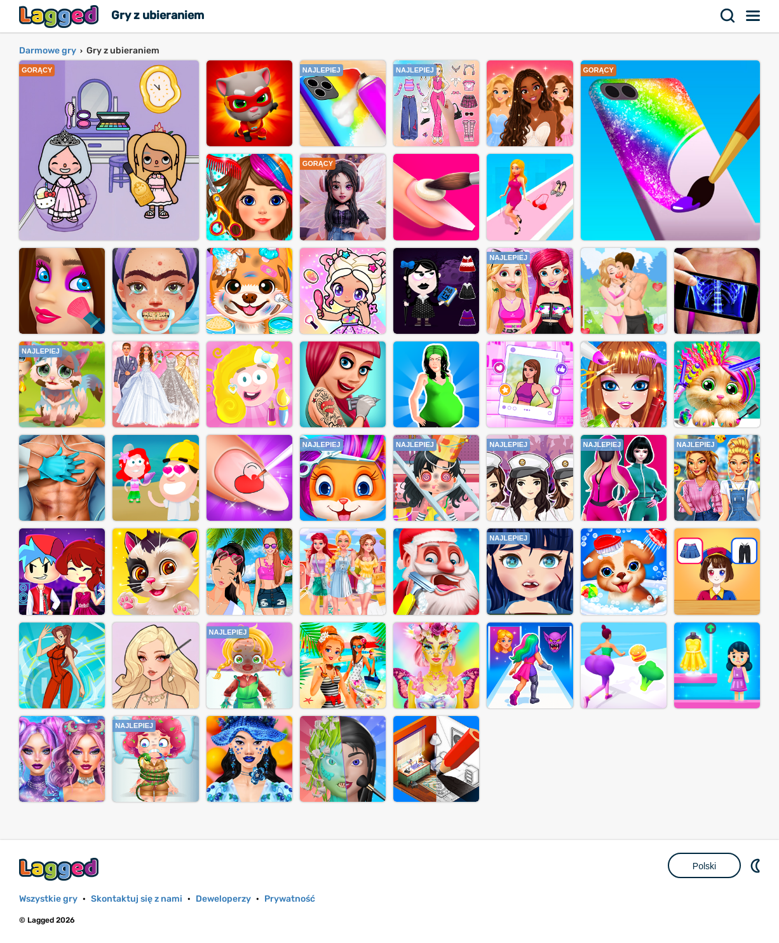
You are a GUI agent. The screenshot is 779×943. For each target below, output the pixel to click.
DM (756, 865)
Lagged (60, 16)
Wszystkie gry (48, 898)
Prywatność (289, 898)
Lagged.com (60, 869)
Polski (704, 866)
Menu (753, 16)
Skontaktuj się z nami (136, 898)
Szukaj (728, 16)
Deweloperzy (223, 898)
